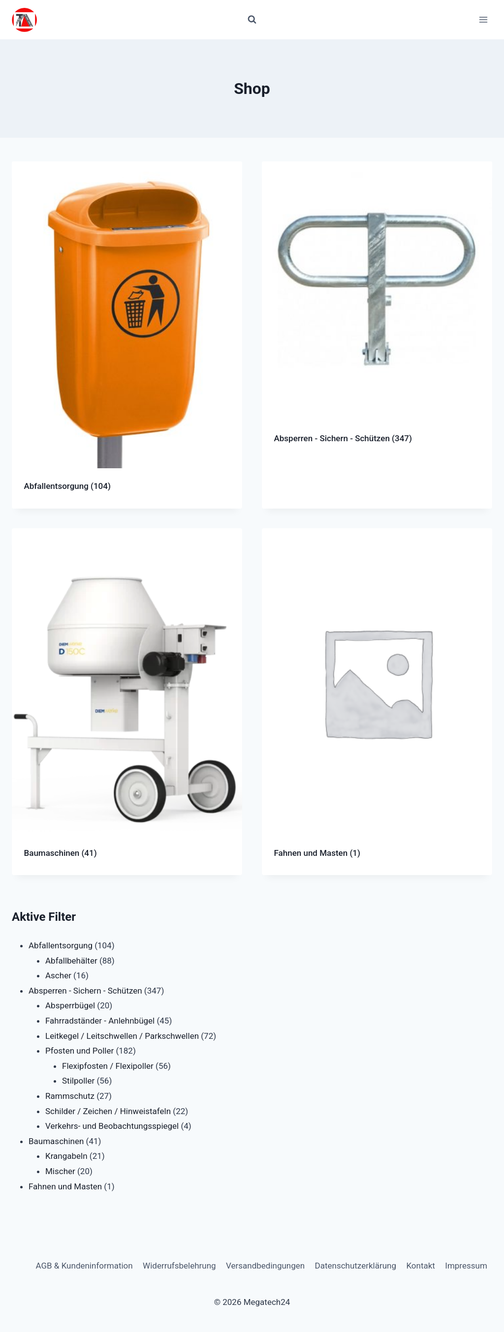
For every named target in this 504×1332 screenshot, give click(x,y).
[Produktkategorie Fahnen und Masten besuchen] (377, 702)
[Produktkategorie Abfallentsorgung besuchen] (127, 335)
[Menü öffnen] (483, 19)
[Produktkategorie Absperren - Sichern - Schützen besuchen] (377, 311)
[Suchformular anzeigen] (252, 20)
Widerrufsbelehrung (179, 1266)
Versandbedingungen (265, 1266)
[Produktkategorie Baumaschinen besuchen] (127, 702)
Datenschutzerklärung (355, 1266)
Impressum (466, 1266)
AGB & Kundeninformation (83, 1266)
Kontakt (420, 1266)
